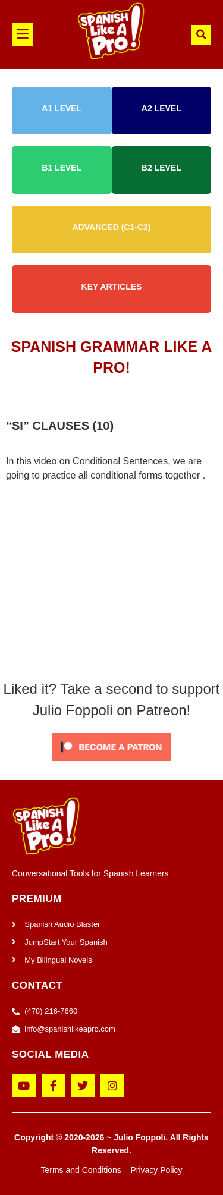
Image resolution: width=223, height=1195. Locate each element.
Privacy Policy (156, 1170)
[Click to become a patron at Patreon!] (111, 764)
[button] (27, 34)
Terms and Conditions (80, 1170)
